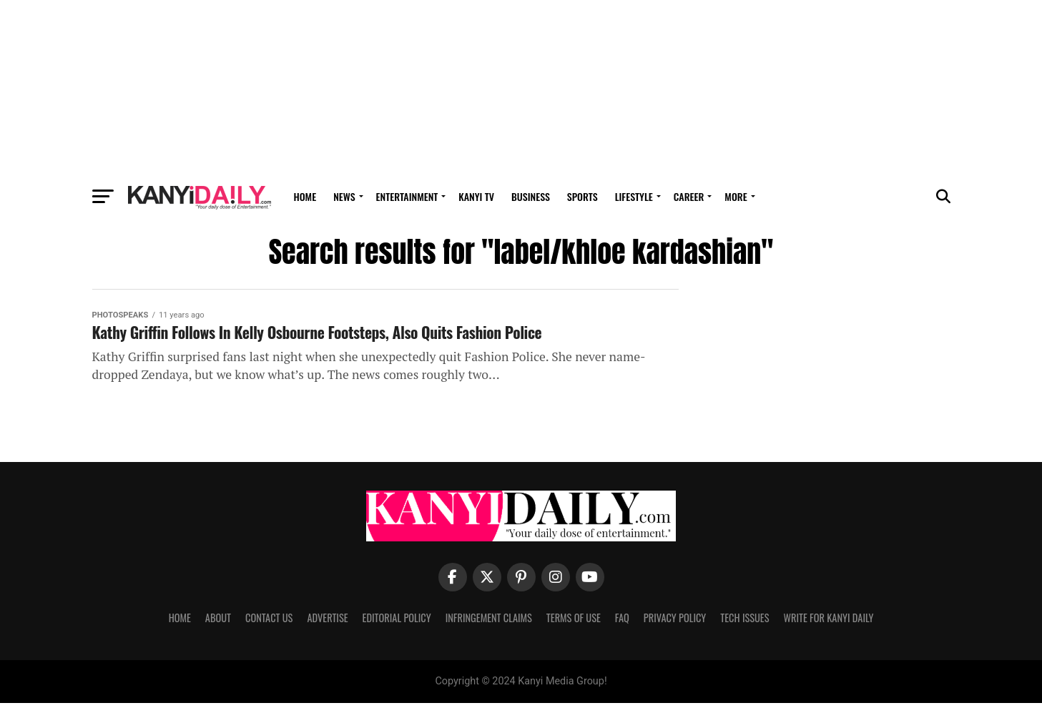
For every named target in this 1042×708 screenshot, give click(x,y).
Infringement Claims (489, 621)
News (344, 196)
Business (530, 196)
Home (305, 196)
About (218, 621)
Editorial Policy (397, 621)
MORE (735, 196)
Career (689, 196)
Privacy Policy (675, 621)
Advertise (327, 621)
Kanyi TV (476, 196)
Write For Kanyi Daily (828, 621)
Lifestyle (634, 196)
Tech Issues (744, 621)
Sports (582, 196)
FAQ (622, 621)
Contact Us (269, 621)
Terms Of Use (573, 621)
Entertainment (407, 196)
